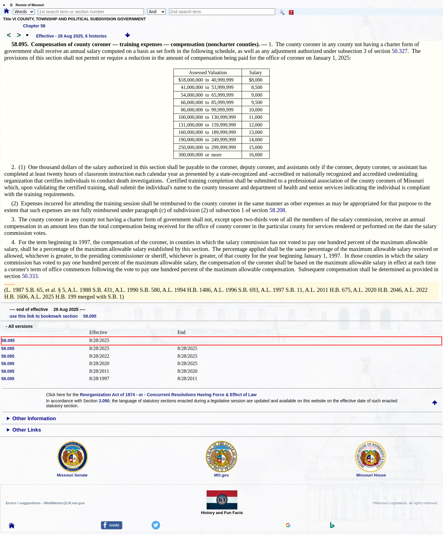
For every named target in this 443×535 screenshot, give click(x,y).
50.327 (399, 51)
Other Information (34, 418)
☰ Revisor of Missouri (25, 5)
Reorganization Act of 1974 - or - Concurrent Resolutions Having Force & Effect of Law (168, 394)
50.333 (30, 276)
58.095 (8, 340)
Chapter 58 (34, 25)
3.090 (104, 400)
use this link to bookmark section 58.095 (53, 316)
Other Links (26, 430)
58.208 (277, 210)
